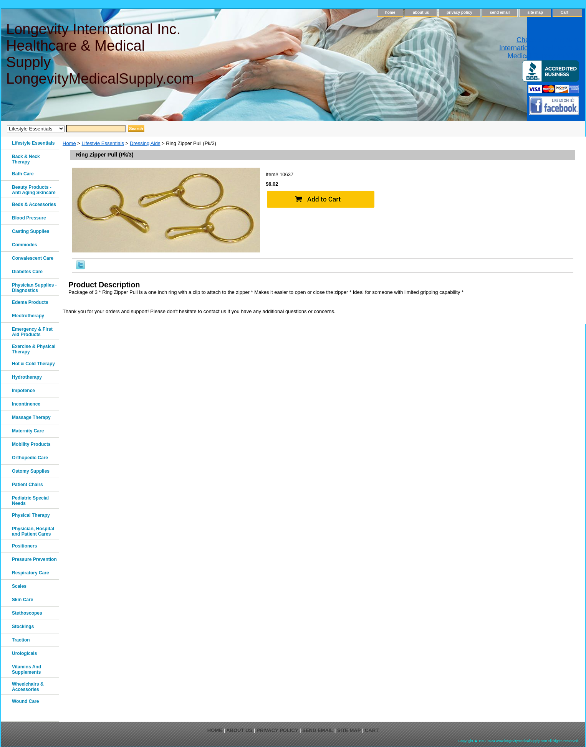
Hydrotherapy (27, 377)
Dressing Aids (145, 143)
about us (421, 12)
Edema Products (30, 302)
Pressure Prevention (34, 559)
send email (500, 12)
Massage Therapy (31, 417)
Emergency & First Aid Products (32, 332)
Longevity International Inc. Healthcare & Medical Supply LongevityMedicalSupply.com (99, 54)
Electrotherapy (28, 315)
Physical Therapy (31, 515)
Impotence (23, 390)
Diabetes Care (27, 271)
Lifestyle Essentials (103, 143)
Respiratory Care (30, 573)
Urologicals (24, 653)
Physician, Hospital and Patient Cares (33, 531)
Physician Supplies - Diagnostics (34, 287)
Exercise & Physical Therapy (33, 349)
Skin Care (22, 599)
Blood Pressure (29, 218)
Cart (564, 12)
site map (535, 12)
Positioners (24, 546)
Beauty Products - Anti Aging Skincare (34, 190)
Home (69, 143)
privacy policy (459, 12)
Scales (19, 586)
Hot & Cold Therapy (33, 363)
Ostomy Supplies (31, 471)
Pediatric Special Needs (30, 500)
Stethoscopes (27, 613)
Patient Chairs (27, 484)
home (390, 12)
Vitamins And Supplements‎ (26, 669)
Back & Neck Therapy (26, 159)
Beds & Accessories (34, 204)
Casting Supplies (30, 231)
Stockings (23, 626)
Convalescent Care (32, 258)
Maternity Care (28, 431)
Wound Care (25, 701)
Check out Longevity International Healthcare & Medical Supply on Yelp (539, 48)
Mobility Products (31, 444)
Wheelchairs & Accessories (28, 686)
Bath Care (23, 173)
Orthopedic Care (30, 457)
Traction (21, 640)
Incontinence (26, 404)
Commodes (24, 244)
